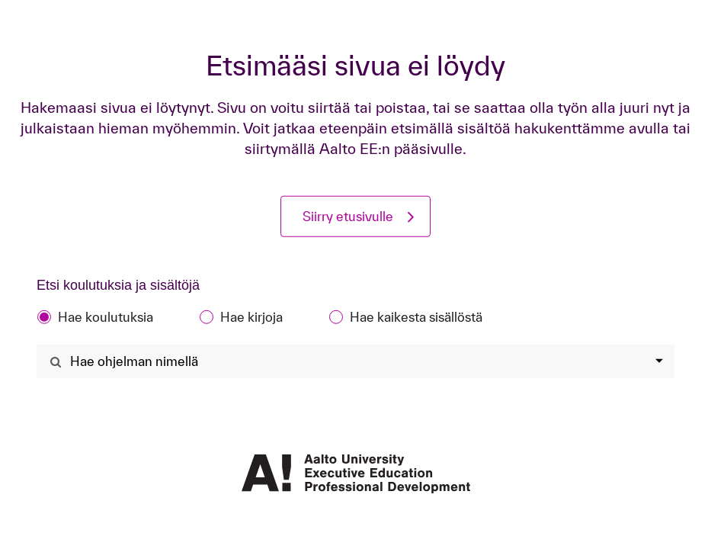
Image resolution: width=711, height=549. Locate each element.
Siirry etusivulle (348, 216)
